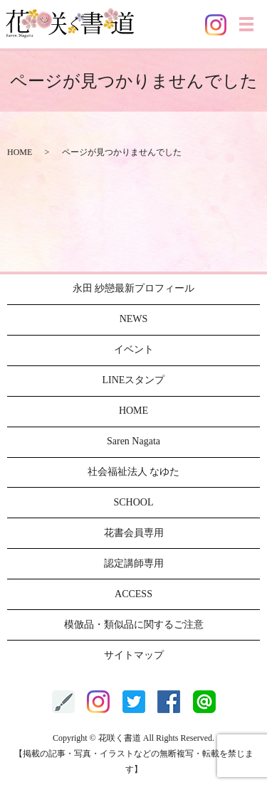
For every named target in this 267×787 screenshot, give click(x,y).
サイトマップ (134, 655)
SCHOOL (133, 502)
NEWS (134, 319)
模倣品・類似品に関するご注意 (134, 624)
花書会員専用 (134, 533)
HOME (19, 152)
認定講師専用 (134, 563)
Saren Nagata (133, 441)
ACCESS (133, 594)
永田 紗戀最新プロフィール (134, 288)
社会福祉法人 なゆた (134, 471)
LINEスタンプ (134, 380)
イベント (134, 349)
